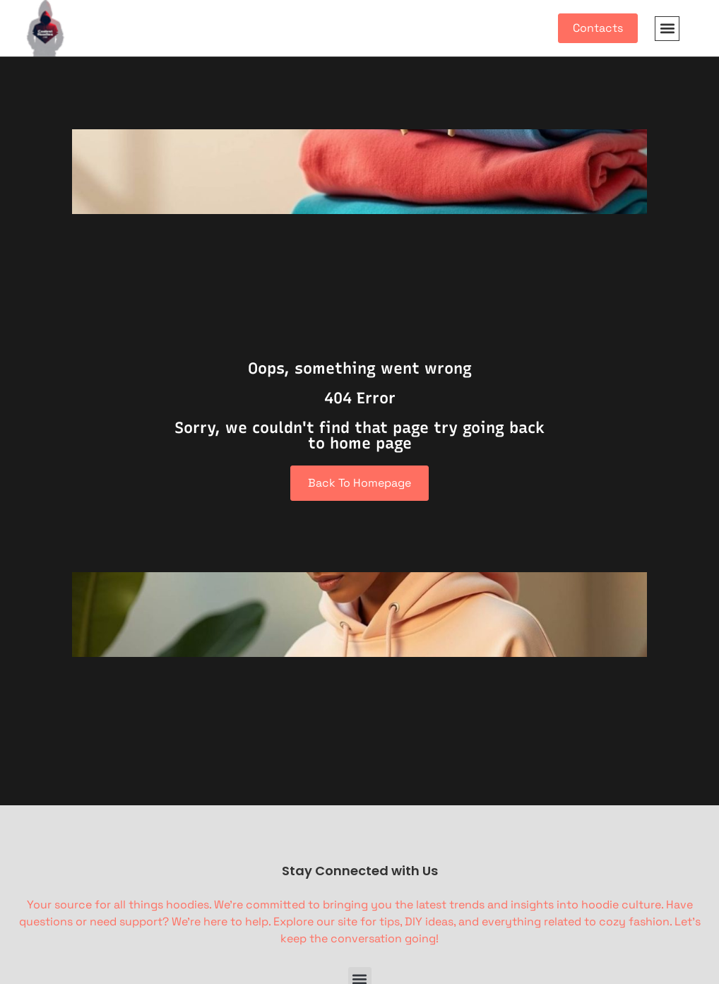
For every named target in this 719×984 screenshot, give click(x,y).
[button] (667, 28)
